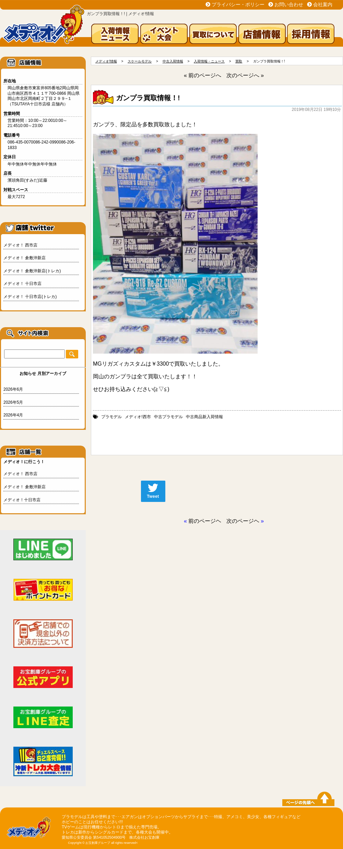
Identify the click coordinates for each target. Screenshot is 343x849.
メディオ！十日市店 (21, 499)
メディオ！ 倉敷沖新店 (24, 257)
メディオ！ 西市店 (20, 245)
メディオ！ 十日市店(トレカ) (30, 296)
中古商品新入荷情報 (204, 416)
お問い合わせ (288, 4)
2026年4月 (13, 415)
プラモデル (111, 416)
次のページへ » (245, 75)
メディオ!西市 (138, 416)
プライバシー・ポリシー (238, 4)
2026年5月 (13, 402)
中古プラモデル (168, 416)
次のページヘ (242, 521)
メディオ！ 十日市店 (22, 283)
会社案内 (322, 4)
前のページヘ (204, 521)
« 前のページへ (202, 75)
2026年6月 (13, 389)
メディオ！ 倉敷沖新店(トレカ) (32, 270)
